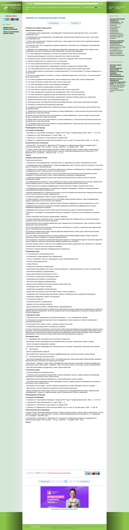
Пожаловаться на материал (120, 7)
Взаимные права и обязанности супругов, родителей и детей (118, 81)
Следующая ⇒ (75, 23)
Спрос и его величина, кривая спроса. (11, 32)
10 (77, 481)
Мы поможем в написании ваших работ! (64, 509)
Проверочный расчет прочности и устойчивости (117, 20)
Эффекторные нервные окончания (10, 28)
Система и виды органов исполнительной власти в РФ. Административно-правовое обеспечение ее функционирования (117, 70)
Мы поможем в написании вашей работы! (60, 472)
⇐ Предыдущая (53, 23)
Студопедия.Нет (35, 526)
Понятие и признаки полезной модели (117, 41)
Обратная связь (111, 7)
